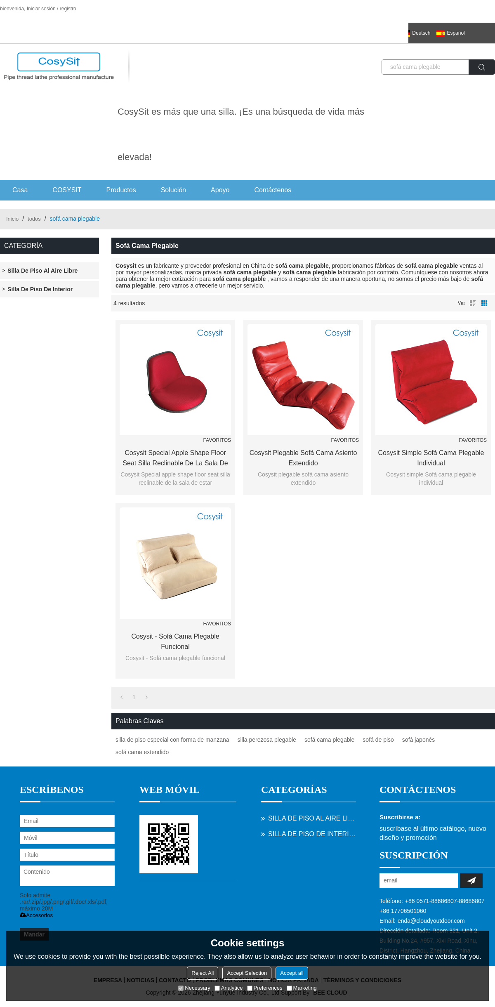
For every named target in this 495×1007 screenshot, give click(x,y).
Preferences (265, 988)
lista (473, 303)
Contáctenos (272, 189)
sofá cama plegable (329, 739)
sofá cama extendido (142, 752)
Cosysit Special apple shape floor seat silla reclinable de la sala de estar (175, 458)
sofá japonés (418, 739)
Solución (173, 189)
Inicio (12, 219)
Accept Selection (247, 973)
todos (34, 219)
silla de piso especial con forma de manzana (172, 739)
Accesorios (36, 915)
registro (68, 9)
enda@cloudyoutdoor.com (431, 920)
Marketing (302, 988)
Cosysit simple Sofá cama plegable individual (431, 458)
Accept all (291, 973)
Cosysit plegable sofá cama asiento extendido (303, 458)
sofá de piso (378, 739)
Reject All (202, 973)
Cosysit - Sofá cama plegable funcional (175, 641)
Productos (121, 189)
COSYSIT (66, 189)
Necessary (194, 988)
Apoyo (220, 189)
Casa (20, 189)
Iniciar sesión (41, 9)
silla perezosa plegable (267, 739)
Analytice (228, 988)
